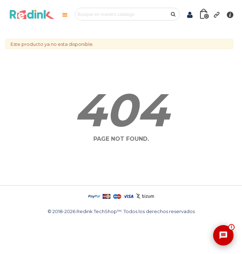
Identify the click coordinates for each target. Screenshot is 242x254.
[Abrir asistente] (223, 235)
